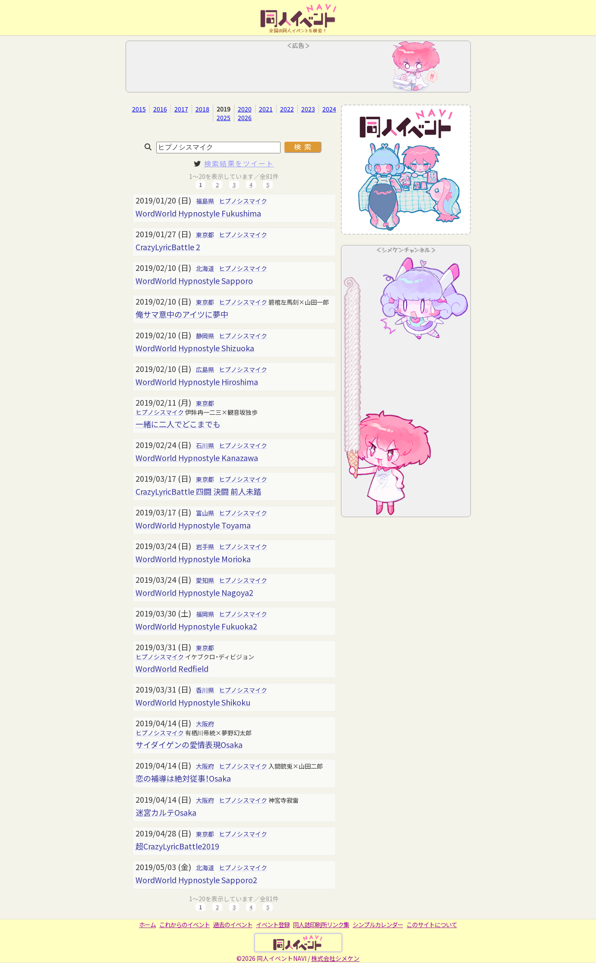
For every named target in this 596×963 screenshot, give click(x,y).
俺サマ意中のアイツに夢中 (182, 314)
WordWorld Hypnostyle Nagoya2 (194, 592)
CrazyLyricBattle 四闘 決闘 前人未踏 (199, 491)
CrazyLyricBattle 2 (168, 246)
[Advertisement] (298, 69)
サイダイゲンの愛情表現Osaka (189, 744)
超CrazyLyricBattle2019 (177, 846)
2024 (329, 109)
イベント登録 (273, 924)
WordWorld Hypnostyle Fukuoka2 (196, 626)
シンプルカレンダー (378, 924)
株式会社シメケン (335, 958)
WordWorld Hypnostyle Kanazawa (197, 457)
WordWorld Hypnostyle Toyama (193, 525)
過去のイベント (232, 924)
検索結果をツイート (239, 163)
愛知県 (205, 580)
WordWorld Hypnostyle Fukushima (198, 213)
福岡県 (205, 614)
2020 (245, 109)
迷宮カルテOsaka (166, 812)
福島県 (205, 201)
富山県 (205, 513)
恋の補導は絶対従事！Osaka (183, 778)
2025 (223, 117)
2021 (266, 109)
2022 (287, 109)
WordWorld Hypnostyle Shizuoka (195, 347)
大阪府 (205, 723)
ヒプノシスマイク (243, 201)
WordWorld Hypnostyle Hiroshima (197, 381)
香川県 (205, 690)
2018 (202, 109)
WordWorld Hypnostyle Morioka (193, 558)
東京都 (205, 234)
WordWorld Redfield (172, 668)
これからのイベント (184, 924)
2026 (245, 117)
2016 (160, 109)
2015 (139, 109)
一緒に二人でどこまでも (178, 423)
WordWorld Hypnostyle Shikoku (193, 702)
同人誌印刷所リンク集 (321, 924)
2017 (181, 109)
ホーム (147, 924)
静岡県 (205, 335)
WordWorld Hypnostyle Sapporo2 (196, 879)
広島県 (205, 369)
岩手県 (205, 546)
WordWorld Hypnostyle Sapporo (194, 280)
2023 (308, 109)
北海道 (205, 268)
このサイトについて (432, 924)
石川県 (205, 445)
